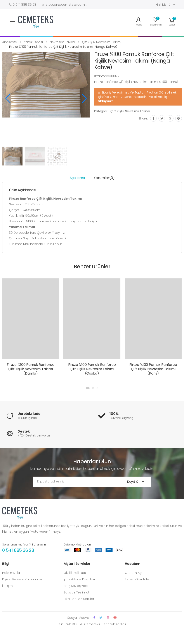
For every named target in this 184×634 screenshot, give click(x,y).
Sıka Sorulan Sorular (79, 599)
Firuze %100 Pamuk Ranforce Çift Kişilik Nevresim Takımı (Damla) (30, 369)
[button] (171, 21)
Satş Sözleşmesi (76, 586)
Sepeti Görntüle (137, 579)
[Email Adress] (75, 482)
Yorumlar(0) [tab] (104, 177)
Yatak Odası (33, 42)
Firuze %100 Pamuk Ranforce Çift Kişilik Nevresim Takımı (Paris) (153, 369)
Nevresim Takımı (62, 42)
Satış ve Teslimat (76, 592)
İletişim (7, 586)
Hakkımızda (11, 573)
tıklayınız (105, 101)
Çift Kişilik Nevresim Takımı (101, 42)
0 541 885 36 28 (18, 550)
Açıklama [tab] (77, 177)
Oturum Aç (133, 573)
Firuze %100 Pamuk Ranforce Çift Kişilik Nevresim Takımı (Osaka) (92, 369)
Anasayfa (9, 42)
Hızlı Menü (163, 4)
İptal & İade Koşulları (79, 579)
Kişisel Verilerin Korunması (22, 579)
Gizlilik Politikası (75, 573)
